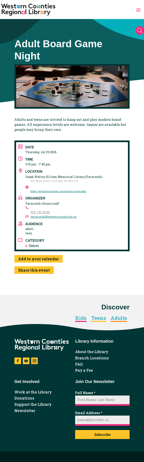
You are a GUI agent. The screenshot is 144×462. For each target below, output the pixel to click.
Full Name (85, 393)
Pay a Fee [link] (84, 370)
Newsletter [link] (24, 410)
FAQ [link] (79, 364)
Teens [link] (98, 318)
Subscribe (102, 434)
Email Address (88, 413)
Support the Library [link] (33, 404)
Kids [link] (81, 318)
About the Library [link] (91, 352)
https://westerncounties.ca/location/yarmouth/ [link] (58, 191)
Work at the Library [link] (33, 392)
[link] (28, 9)
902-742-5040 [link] (40, 212)
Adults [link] (119, 318)
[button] (138, 9)
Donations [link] (24, 398)
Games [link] (32, 245)
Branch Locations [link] (92, 358)
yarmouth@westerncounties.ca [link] (53, 217)
